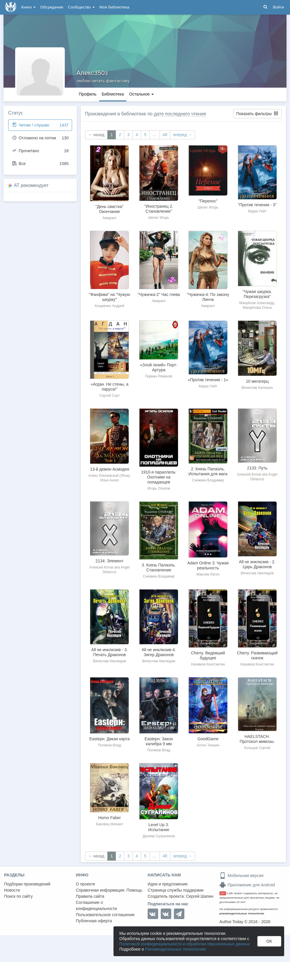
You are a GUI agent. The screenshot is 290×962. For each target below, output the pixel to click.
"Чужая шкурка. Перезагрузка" (257, 294)
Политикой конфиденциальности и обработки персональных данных (184, 944)
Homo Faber (109, 817)
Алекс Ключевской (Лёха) (109, 476)
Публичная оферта (94, 920)
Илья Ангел (109, 480)
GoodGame (208, 738)
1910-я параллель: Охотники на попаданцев (159, 477)
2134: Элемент (109, 561)
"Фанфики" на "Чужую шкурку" (109, 297)
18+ (222, 893)
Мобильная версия (241, 875)
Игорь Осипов (158, 488)
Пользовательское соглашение (105, 914)
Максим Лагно (208, 574)
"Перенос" (208, 201)
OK (269, 941)
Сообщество (81, 7)
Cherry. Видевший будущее (208, 655)
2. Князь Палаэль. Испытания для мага (208, 471)
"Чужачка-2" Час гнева (159, 294)
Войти (278, 7)
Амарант (109, 218)
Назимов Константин (208, 664)
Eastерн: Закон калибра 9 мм (159, 741)
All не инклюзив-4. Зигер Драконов (158, 652)
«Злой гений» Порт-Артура (158, 367)
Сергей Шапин (199, 896)
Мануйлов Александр (256, 303)
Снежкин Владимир (208, 480)
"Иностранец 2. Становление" (158, 209)
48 (165, 134)
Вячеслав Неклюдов (257, 573)
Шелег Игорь (159, 218)
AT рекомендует (31, 185)
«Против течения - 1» (208, 379)
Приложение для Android (247, 885)
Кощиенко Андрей (109, 306)
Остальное (141, 94)
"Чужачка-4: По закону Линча (208, 297)
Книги (28, 7)
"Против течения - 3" (257, 204)
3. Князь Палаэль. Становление (159, 567)
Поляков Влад (109, 745)
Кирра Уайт (257, 211)
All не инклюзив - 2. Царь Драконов (257, 564)
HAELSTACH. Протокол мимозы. (257, 739)
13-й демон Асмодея (109, 469)
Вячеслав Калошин (257, 388)
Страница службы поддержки (175, 890)
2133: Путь (257, 468)
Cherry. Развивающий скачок (257, 655)
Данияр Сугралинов (159, 836)
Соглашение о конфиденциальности (96, 905)
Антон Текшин (208, 745)
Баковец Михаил (109, 824)
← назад (96, 134)
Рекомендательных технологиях (175, 949)
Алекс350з (92, 73)
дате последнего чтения (180, 113)
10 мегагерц (257, 381)
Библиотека (113, 94)
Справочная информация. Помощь (109, 890)
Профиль (87, 94)
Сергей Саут (109, 396)
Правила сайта (90, 896)
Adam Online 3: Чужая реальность (208, 565)
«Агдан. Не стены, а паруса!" (109, 386)
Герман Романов (158, 376)
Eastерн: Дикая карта (109, 738)
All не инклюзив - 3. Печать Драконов (109, 652)
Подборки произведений (27, 884)
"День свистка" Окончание (109, 209)
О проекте (85, 884)
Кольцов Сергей (257, 748)
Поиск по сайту (18, 896)
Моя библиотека (114, 7)
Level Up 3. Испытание (158, 827)
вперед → (182, 134)
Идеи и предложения (168, 884)
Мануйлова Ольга (257, 308)
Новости (12, 890)
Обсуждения (51, 7)
